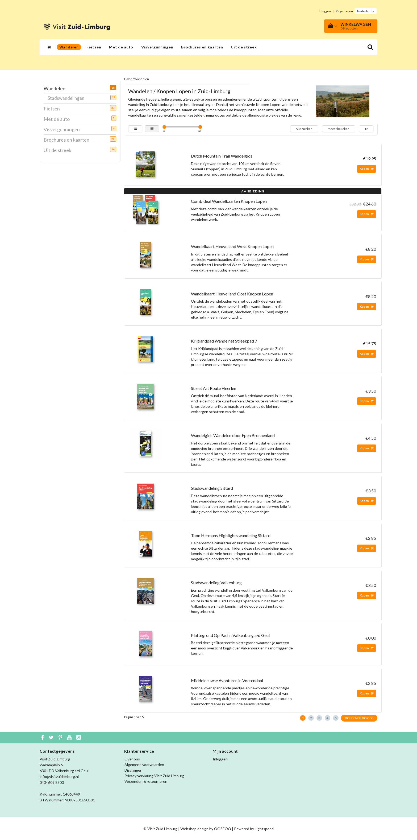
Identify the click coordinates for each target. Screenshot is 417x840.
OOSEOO (222, 828)
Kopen (366, 168)
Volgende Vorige (359, 718)
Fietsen (93, 47)
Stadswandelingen (68, 98)
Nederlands (365, 11)
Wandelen (69, 47)
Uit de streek (244, 47)
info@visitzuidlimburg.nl (59, 776)
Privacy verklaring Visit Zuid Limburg (154, 775)
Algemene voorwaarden (144, 764)
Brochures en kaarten (202, 47)
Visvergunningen (157, 47)
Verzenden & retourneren (145, 781)
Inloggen (325, 11)
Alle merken (304, 128)
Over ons (132, 759)
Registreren (344, 11)
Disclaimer (132, 770)
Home (128, 79)
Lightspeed (264, 828)
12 (366, 128)
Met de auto (121, 47)
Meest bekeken (338, 128)
